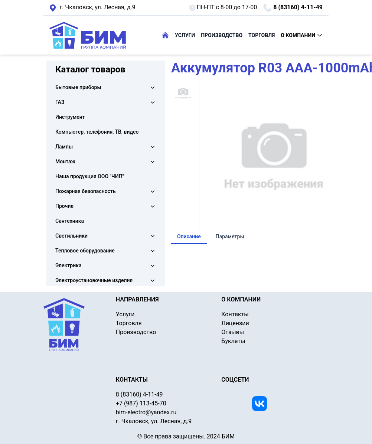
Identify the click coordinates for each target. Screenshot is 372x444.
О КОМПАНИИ (302, 35)
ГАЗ (59, 102)
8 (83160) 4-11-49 (293, 7)
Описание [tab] (189, 236)
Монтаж (65, 161)
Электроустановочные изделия (94, 280)
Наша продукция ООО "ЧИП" (89, 176)
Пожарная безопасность (85, 191)
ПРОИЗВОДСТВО (221, 35)
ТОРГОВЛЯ (261, 35)
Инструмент (70, 117)
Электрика (68, 265)
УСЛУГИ (185, 35)
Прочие (64, 206)
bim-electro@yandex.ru (146, 412)
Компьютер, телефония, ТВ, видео (97, 132)
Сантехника (69, 221)
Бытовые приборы (78, 87)
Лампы (64, 147)
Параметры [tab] (230, 236)
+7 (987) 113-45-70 (141, 403)
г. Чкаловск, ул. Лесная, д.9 (92, 7)
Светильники (71, 236)
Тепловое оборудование (85, 251)
